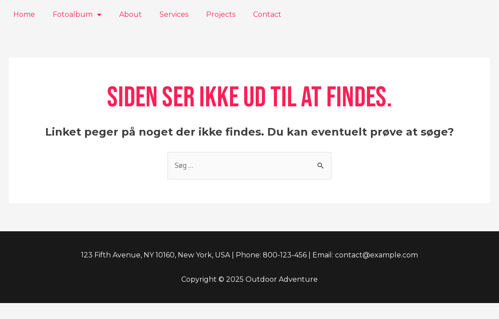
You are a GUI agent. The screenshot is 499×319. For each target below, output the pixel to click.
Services (174, 14)
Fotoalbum (77, 15)
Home (24, 14)
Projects (220, 14)
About (130, 14)
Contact (267, 14)
